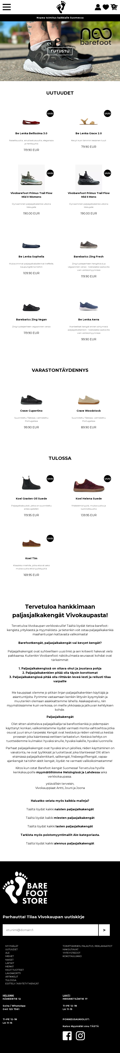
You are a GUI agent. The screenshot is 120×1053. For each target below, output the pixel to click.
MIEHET (9, 956)
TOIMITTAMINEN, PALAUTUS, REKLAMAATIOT (87, 946)
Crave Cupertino (31, 410)
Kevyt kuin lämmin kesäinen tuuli (88, 140)
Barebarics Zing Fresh (89, 256)
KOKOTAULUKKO (72, 956)
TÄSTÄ (94, 1026)
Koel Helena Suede (89, 498)
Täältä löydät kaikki (60, 809)
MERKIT (9, 966)
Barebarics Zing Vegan (31, 319)
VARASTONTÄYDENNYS (60, 370)
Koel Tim (31, 558)
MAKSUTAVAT (70, 949)
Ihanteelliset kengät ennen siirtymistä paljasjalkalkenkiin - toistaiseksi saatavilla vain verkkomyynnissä (89, 329)
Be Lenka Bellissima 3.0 (31, 133)
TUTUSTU (60, 51)
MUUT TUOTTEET (14, 970)
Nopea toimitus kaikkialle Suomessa (60, 17)
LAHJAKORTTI (13, 973)
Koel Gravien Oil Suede (31, 498)
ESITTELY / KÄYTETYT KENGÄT (22, 983)
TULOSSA (60, 458)
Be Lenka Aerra (88, 319)
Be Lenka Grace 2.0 (89, 133)
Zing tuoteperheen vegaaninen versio (31, 326)
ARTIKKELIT (11, 976)
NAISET (9, 959)
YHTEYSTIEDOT (71, 952)
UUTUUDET (60, 93)
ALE (7, 952)
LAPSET (9, 963)
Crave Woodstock (89, 410)
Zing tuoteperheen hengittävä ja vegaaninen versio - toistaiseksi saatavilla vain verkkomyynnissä (88, 266)
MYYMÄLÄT (11, 946)
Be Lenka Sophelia (31, 256)
